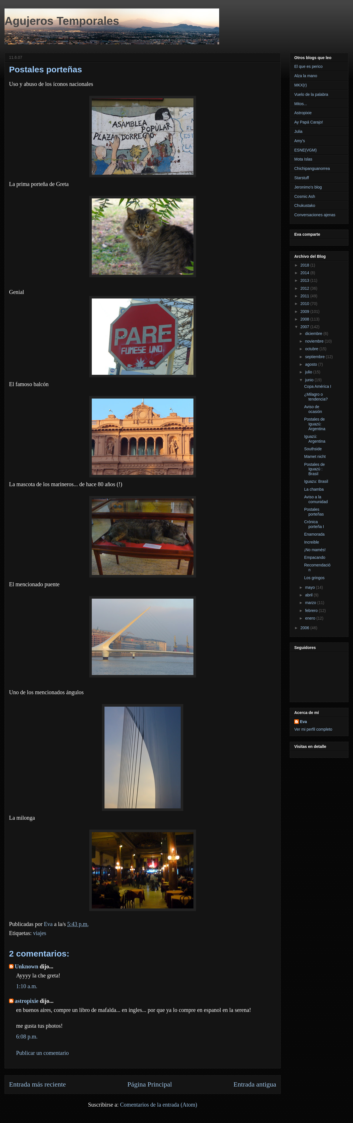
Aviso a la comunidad (316, 499)
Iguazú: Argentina (314, 438)
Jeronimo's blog (308, 187)
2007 (305, 326)
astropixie (26, 1001)
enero (310, 618)
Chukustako (304, 205)
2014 (305, 273)
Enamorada (314, 534)
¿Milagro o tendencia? (316, 396)
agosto (311, 364)
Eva (303, 721)
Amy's (299, 141)
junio (309, 380)
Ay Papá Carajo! (308, 122)
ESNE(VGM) (305, 150)
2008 (305, 319)
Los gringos (314, 577)
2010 (305, 303)
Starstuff (301, 178)
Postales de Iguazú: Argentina (314, 424)
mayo (310, 587)
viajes (39, 933)
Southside (313, 449)
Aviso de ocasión (313, 409)
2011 (305, 296)
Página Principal (149, 1084)
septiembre (315, 356)
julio (309, 372)
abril (309, 595)
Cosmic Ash (304, 196)
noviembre (314, 341)
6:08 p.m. (27, 1036)
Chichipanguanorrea (312, 168)
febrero (312, 610)
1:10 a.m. (26, 986)
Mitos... (300, 103)
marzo (311, 602)
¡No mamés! (315, 550)
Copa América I (317, 386)
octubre (312, 349)
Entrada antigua (255, 1084)
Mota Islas (303, 159)
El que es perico (308, 66)
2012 (305, 288)
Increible (311, 542)
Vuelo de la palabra (311, 94)
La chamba (314, 489)
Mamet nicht (315, 456)
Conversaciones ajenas (314, 215)
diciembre (314, 333)
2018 (305, 265)
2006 (305, 628)
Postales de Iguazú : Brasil (314, 469)
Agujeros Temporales (62, 21)
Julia (298, 131)
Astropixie (302, 113)
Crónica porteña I (314, 524)
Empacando (314, 557)
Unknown (26, 966)
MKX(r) (300, 85)
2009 (305, 311)
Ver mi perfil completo (313, 729)
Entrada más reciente (37, 1084)
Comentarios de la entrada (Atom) (158, 1105)
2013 (305, 280)
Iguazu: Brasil (316, 481)
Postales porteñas (314, 511)
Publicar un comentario (42, 1053)
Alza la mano (305, 75)
